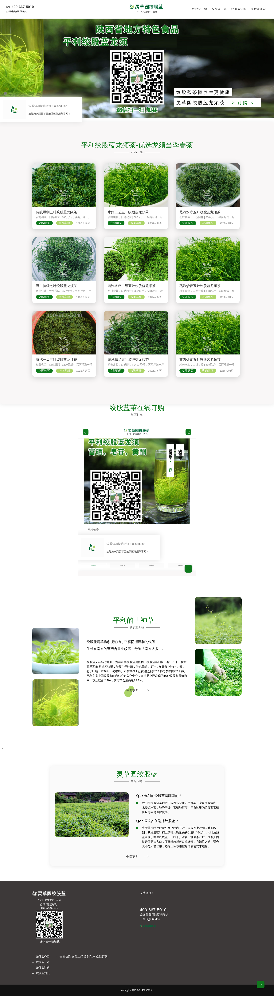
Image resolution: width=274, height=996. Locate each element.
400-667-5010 (20, 7)
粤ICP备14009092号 (142, 990)
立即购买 (44, 223)
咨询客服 (65, 223)
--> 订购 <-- (243, 102)
